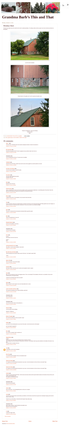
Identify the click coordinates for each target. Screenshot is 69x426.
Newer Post (5, 421)
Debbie (7, 322)
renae (7, 394)
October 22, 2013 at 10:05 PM (11, 369)
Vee (6, 202)
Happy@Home (8, 337)
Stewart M (8, 307)
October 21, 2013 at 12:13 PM (11, 152)
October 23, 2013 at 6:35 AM (11, 390)
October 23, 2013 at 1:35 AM (11, 378)
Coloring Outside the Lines (11, 245)
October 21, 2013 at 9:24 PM (11, 269)
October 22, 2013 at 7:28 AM (11, 319)
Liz (6, 411)
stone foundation (16, 137)
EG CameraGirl (8, 149)
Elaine (7, 282)
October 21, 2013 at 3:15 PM (11, 206)
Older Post (54, 421)
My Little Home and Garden (11, 251)
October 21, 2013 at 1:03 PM (11, 171)
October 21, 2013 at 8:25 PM (11, 263)
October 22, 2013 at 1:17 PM (11, 344)
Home (30, 421)
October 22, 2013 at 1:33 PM (11, 350)
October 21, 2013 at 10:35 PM (11, 285)
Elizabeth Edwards (9, 222)
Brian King (8, 354)
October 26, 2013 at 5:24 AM (11, 414)
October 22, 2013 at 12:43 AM (11, 291)
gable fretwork (10, 137)
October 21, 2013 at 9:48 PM (11, 279)
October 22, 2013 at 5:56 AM (11, 312)
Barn (7, 137)
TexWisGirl (8, 162)
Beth (7, 182)
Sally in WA (8, 260)
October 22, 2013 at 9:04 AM (11, 327)
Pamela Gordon (9, 188)
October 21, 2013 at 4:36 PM (11, 248)
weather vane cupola (22, 137)
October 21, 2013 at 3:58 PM (11, 225)
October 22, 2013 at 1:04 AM (11, 298)
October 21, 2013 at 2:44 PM (11, 198)
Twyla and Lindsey (9, 360)
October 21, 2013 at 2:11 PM (11, 192)
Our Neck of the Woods (10, 168)
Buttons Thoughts (9, 316)
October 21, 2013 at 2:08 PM (11, 185)
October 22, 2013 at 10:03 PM (11, 363)
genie (7, 209)
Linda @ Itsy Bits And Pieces (11, 288)
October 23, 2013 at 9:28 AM (11, 400)
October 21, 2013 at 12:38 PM (11, 165)
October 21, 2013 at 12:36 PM (11, 158)
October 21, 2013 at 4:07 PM (11, 231)
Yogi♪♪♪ (7, 143)
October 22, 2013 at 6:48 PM (11, 357)
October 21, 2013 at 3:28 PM (11, 212)
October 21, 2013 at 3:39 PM (11, 218)
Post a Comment (8, 416)
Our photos (8, 174)
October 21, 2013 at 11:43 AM (11, 146)
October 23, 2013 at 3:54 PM (11, 407)
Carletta (7, 373)
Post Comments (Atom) (11, 423)
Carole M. (7, 266)
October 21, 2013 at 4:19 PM (11, 242)
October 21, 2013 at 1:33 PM (11, 178)
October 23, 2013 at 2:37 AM (11, 384)
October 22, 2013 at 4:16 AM (11, 304)
